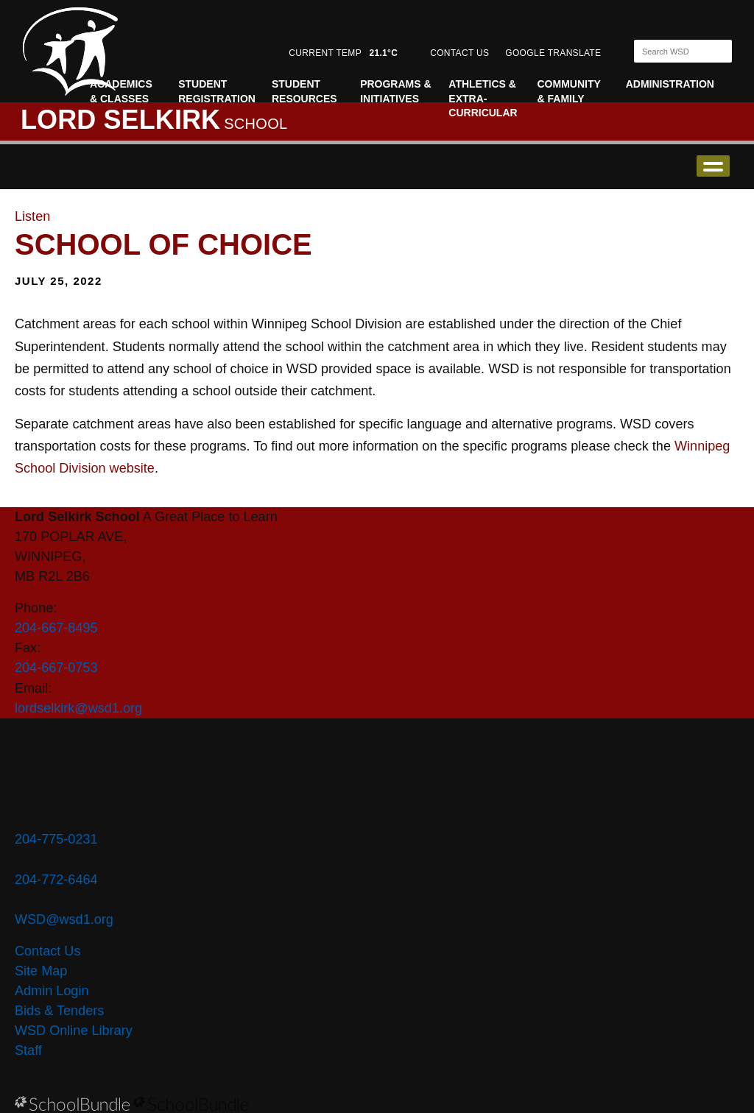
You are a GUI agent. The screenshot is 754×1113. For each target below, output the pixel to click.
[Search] (670, 51)
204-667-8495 (56, 628)
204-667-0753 (56, 667)
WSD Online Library (74, 1030)
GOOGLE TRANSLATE (554, 53)
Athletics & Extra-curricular (482, 98)
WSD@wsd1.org (64, 919)
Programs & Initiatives (395, 91)
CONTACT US (459, 53)
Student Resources (304, 91)
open (713, 166)
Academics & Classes (121, 91)
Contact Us (47, 951)
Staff (28, 1050)
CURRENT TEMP (343, 53)
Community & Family (569, 91)
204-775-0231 (56, 839)
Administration (670, 84)
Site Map (41, 971)
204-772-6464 (56, 879)
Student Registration (217, 91)
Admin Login (52, 990)
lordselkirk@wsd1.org (78, 708)
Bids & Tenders (59, 1010)
